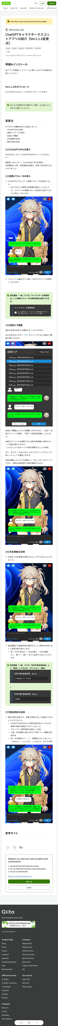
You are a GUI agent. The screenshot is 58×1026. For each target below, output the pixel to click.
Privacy (4, 951)
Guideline (5, 954)
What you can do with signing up (20, 876)
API (23, 969)
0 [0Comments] (21, 847)
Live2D (14, 48)
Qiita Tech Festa (28, 958)
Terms (4, 947)
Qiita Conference (37, 8)
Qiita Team (26, 979)
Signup (51, 3)
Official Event (27, 947)
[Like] (7, 847)
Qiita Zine (25, 983)
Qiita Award (26, 962)
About (4, 943)
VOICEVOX (29, 48)
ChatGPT (38, 48)
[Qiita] (6, 3)
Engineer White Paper (30, 965)
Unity (8, 48)
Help (3, 965)
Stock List (13, 8)
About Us (5, 1008)
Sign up (29, 881)
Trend (5, 8)
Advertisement (7, 969)
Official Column (28, 951)
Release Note (27, 943)
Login (42, 3)
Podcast (5, 998)
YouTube (5, 994)
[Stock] (14, 847)
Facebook (5, 990)
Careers (4, 1011)
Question (23, 8)
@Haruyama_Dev (14, 29)
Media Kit (5, 958)
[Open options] (36, 1022)
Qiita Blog (5, 1015)
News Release (7, 1019)
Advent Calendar (28, 954)
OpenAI (21, 48)
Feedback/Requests (9, 962)
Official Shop (27, 987)
